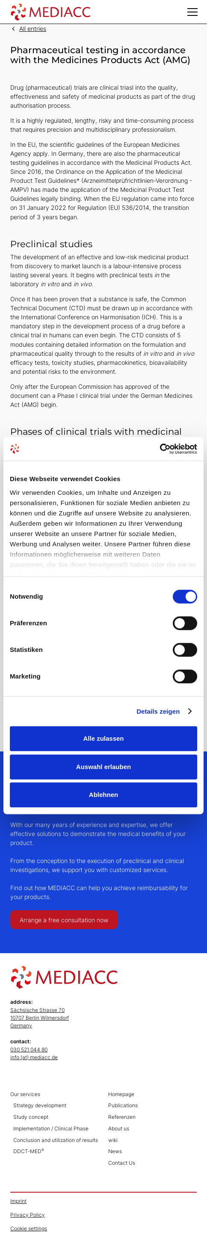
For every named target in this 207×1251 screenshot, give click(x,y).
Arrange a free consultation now (64, 920)
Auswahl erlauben (103, 766)
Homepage (121, 1094)
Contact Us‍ (121, 1163)
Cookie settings (28, 1228)
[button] (192, 12)
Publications (123, 1105)
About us (118, 1128)
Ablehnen (103, 794)
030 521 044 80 (28, 1049)
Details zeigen (158, 711)
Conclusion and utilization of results (55, 1140)
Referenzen (122, 1117)
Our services (25, 1094)
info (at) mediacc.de (34, 1057)
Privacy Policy (27, 1215)
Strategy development (39, 1105)
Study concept (30, 1117)
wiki (113, 1140)
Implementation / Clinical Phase (51, 1128)
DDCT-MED (28, 1151)
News (115, 1151)
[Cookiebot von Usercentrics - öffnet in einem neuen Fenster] (159, 448)
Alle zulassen (103, 738)
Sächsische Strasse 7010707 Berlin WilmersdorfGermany (39, 1018)
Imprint (18, 1201)
